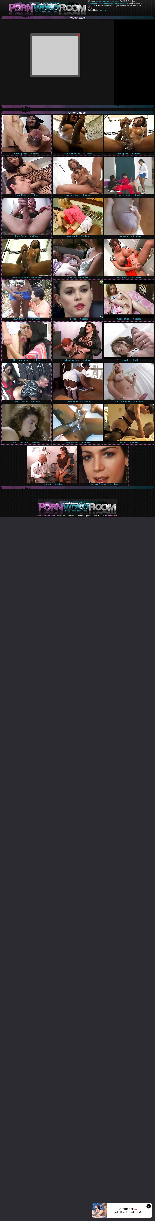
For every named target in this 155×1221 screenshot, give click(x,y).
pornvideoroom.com (46, 516)
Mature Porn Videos (111, 3)
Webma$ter (112, 516)
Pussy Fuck (103, 10)
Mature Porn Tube (95, 3)
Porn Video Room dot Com (107, 1)
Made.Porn (124, 3)
